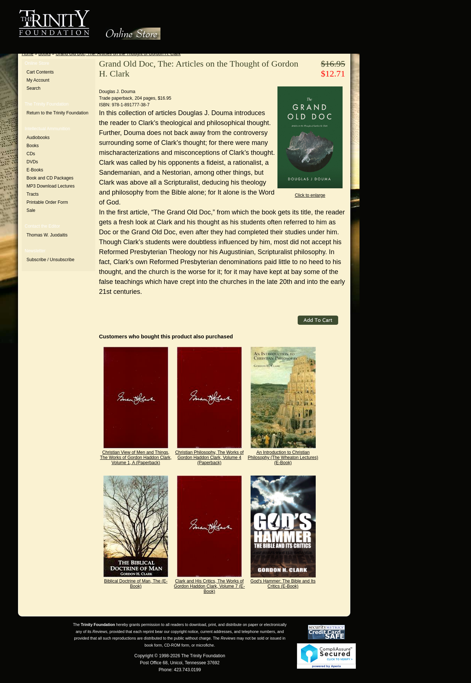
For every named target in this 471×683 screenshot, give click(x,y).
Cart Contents (40, 72)
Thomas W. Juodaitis (46, 235)
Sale (30, 210)
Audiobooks (38, 137)
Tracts (32, 194)
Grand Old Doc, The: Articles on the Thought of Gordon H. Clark (118, 53)
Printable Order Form (47, 202)
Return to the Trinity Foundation (57, 112)
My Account (37, 80)
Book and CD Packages (49, 178)
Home (27, 53)
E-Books (34, 169)
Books (44, 53)
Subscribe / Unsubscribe (50, 259)
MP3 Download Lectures (50, 186)
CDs (30, 153)
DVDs (32, 161)
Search (33, 88)
